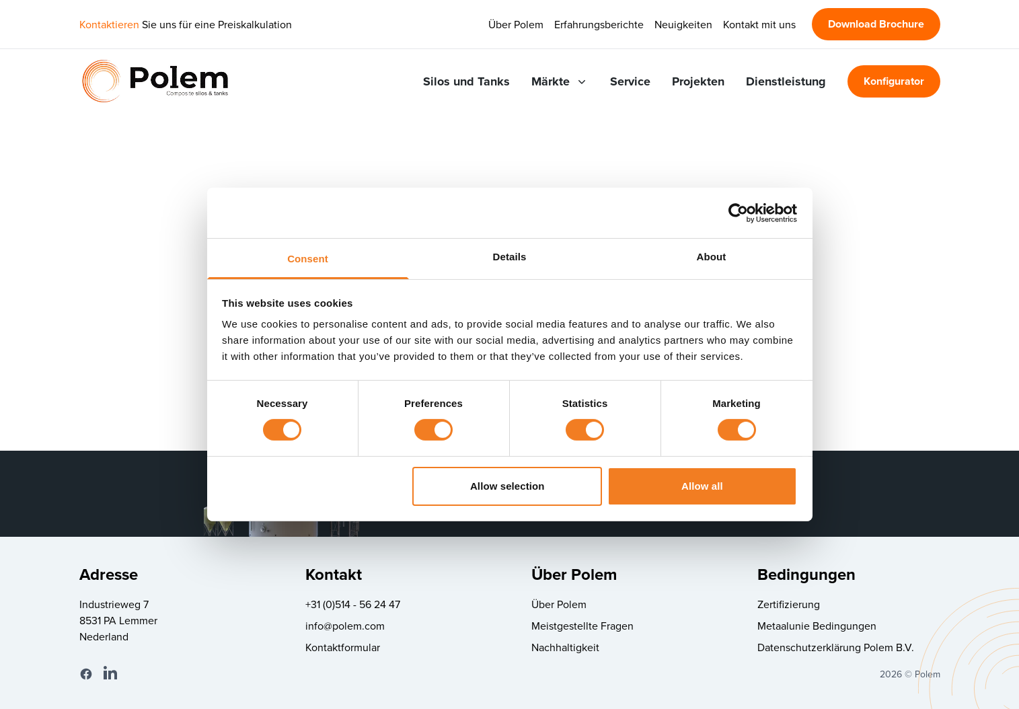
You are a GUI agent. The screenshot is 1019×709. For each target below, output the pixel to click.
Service (630, 81)
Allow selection (507, 486)
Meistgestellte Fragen (582, 625)
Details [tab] (510, 256)
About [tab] (711, 256)
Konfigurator (894, 81)
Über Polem (515, 24)
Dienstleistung (786, 81)
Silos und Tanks (466, 81)
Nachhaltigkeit (565, 647)
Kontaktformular (342, 647)
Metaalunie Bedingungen (816, 625)
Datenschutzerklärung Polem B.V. (835, 647)
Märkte (560, 81)
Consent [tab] (307, 258)
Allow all (702, 486)
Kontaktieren (109, 24)
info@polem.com (345, 625)
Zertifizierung (788, 604)
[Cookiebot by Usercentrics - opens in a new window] (738, 212)
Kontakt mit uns (759, 24)
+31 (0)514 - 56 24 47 (352, 604)
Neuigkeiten (683, 24)
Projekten (698, 81)
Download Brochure (876, 24)
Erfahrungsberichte (599, 24)
